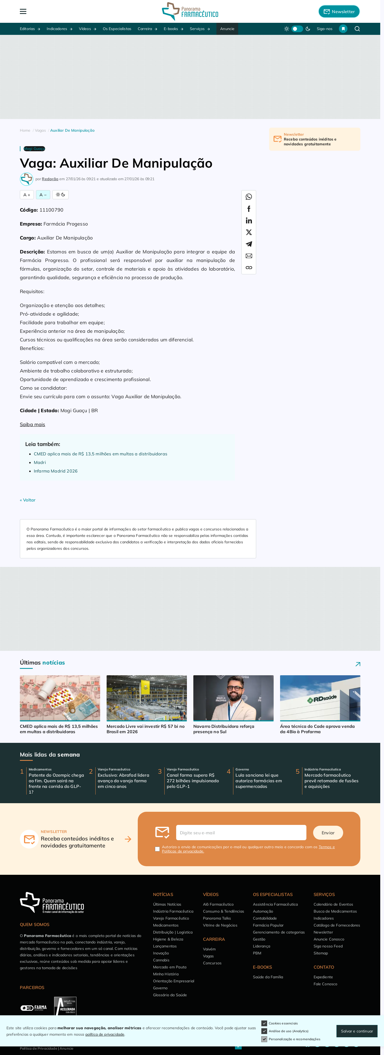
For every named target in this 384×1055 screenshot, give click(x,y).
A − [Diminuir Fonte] (42, 194)
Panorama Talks (217, 918)
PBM (257, 953)
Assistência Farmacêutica (275, 904)
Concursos (212, 963)
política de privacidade (105, 1034)
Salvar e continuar (357, 1031)
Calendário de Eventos (333, 904)
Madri (40, 462)
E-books (171, 28)
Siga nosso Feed (328, 946)
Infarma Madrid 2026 (56, 471)
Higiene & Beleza (168, 939)
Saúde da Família (268, 977)
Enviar (328, 832)
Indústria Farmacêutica (173, 911)
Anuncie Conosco (329, 939)
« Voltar (27, 500)
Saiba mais (32, 424)
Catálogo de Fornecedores (337, 925)
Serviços (197, 28)
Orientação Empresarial (173, 981)
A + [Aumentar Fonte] (26, 194)
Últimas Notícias (167, 904)
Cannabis (161, 960)
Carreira (145, 28)
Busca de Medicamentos (335, 911)
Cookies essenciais (279, 1023)
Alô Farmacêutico (218, 904)
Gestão (259, 939)
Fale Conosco (326, 984)
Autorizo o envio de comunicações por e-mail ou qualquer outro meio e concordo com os (248, 849)
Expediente (323, 977)
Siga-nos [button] (324, 28)
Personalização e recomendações (290, 1039)
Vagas (208, 956)
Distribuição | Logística (173, 932)
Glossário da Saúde (170, 995)
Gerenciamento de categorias (279, 932)
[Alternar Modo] (60, 194)
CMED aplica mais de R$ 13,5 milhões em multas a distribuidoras (100, 453)
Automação (263, 911)
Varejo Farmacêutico (171, 918)
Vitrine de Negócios (220, 925)
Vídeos (85, 28)
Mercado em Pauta (170, 967)
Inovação (161, 953)
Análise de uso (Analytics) (285, 1031)
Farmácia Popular (268, 925)
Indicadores (57, 28)
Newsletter (323, 932)
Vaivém (209, 949)
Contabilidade (265, 918)
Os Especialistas (117, 28)
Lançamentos (165, 946)
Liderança (261, 946)
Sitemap (321, 953)
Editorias (27, 28)
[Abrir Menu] (54, 11)
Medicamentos (166, 925)
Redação (50, 178)
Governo (160, 988)
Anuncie (227, 28)
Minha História (166, 974)
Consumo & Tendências (223, 911)
